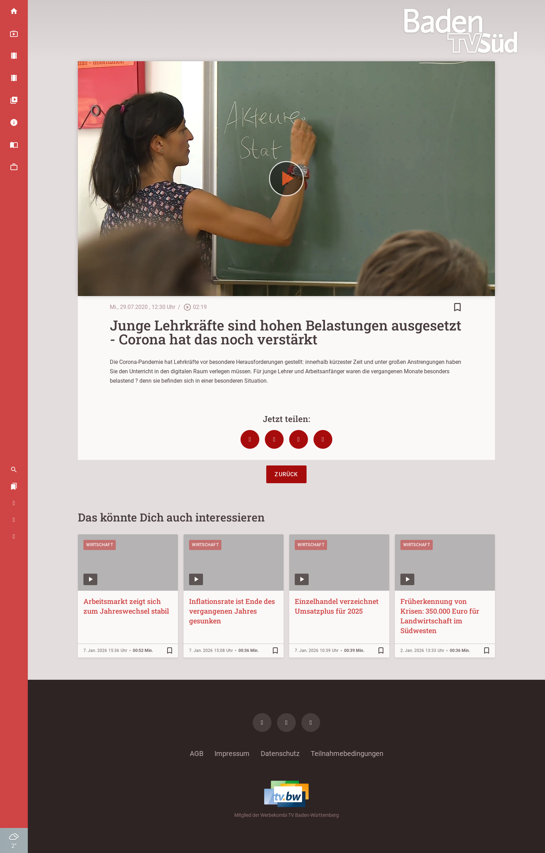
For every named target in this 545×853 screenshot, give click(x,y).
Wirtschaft (99, 544)
